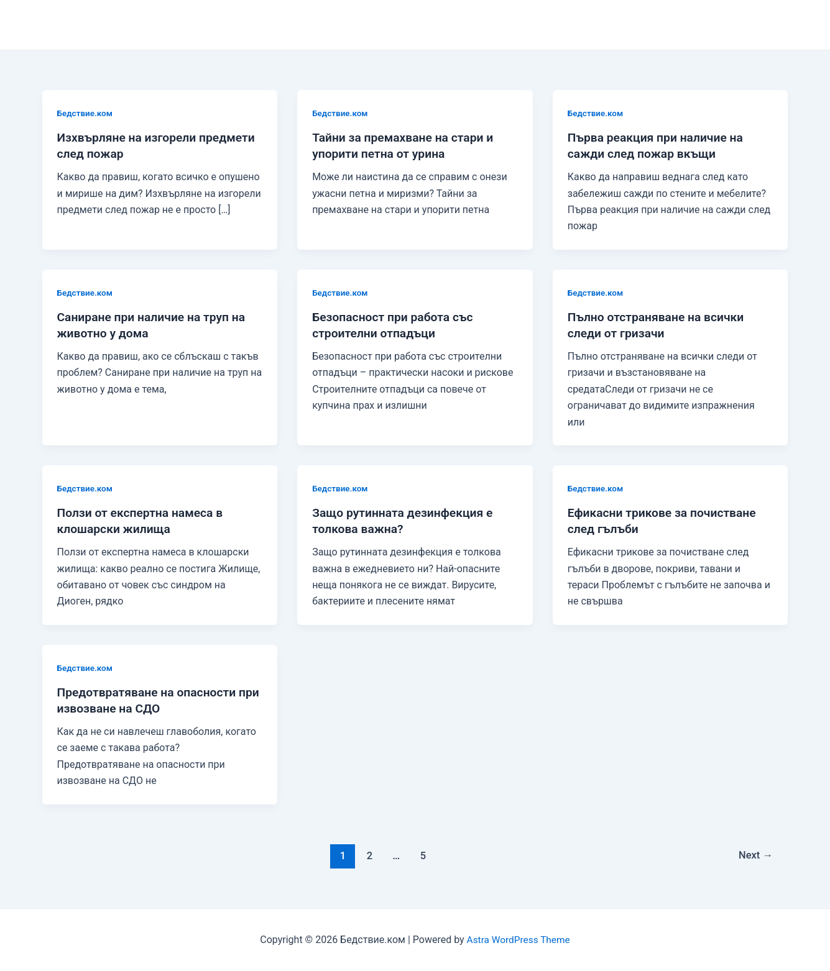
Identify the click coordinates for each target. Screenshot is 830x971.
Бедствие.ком (86, 113)
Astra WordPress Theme (517, 940)
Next (754, 855)
